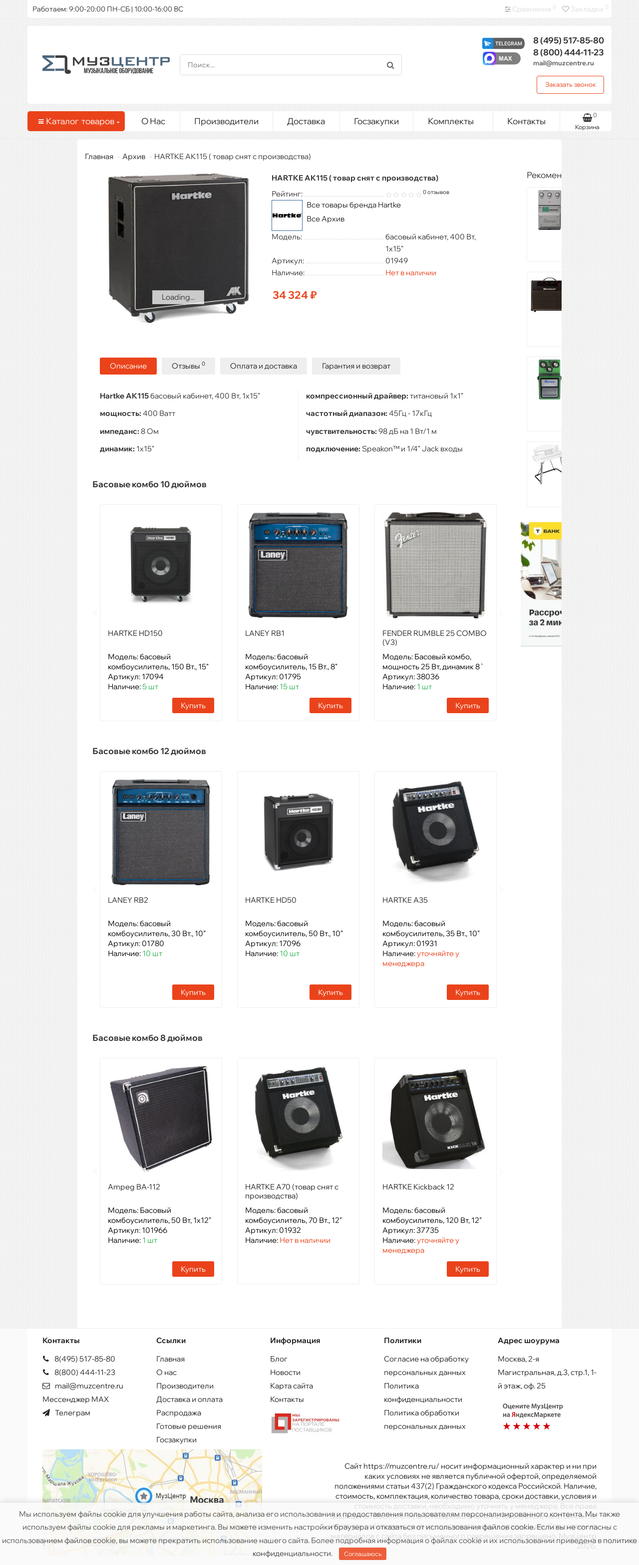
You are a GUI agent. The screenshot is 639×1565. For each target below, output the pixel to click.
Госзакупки (376, 121)
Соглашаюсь (362, 1554)
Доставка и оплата (189, 1398)
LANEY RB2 (128, 899)
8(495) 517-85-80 (78, 1358)
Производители (226, 121)
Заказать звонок (570, 84)
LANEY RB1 (265, 632)
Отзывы (188, 365)
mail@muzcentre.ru (563, 63)
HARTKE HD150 (135, 632)
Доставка (306, 121)
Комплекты (456, 118)
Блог (279, 1358)
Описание (128, 365)
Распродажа (178, 1411)
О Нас (153, 121)
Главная (99, 156)
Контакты (526, 121)
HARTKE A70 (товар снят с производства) (291, 1190)
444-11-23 (568, 52)
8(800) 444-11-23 (78, 1371)
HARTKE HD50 (271, 899)
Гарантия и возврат (356, 365)
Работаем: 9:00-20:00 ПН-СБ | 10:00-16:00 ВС (107, 8)
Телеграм (66, 1411)
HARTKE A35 (405, 899)
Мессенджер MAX (75, 1398)
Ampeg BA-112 (134, 1185)
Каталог (77, 121)
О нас (166, 1371)
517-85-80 (568, 40)
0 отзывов (436, 192)
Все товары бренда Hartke (354, 204)
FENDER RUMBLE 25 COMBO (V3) (434, 636)
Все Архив (325, 218)
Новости (285, 1371)
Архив (133, 156)
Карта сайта (291, 1384)
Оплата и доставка (263, 365)
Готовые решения (188, 1425)
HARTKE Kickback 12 (418, 1185)
